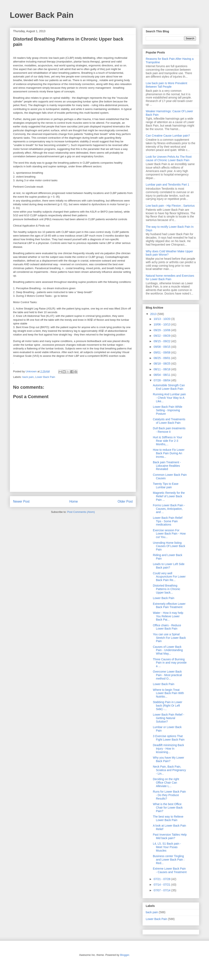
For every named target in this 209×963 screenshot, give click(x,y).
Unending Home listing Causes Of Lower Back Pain (169, 546)
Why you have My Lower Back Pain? (168, 759)
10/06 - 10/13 (162, 324)
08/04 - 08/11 (162, 374)
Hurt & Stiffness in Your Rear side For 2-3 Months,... (167, 441)
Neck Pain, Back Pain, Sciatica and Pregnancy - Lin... (169, 770)
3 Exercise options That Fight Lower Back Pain (169, 737)
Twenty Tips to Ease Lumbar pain (165, 485)
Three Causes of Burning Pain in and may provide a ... (170, 663)
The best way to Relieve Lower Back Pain (168, 818)
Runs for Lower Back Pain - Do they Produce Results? (169, 795)
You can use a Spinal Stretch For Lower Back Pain (169, 638)
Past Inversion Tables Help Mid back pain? (170, 836)
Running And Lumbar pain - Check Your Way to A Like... (169, 398)
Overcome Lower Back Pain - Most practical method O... (167, 675)
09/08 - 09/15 (162, 346)
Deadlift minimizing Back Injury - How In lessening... (168, 748)
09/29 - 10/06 (162, 330)
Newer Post (21, 501)
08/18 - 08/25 (162, 363)
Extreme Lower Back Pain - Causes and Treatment (170, 870)
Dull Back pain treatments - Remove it (169, 430)
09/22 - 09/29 (162, 335)
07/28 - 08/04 (162, 380)
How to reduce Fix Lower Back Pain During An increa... (169, 453)
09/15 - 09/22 (162, 341)
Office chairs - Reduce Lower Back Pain (167, 627)
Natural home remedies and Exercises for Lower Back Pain (170, 277)
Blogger (124, 954)
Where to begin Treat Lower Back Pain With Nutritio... (168, 693)
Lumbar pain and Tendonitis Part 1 (167, 184)
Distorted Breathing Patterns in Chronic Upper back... (166, 589)
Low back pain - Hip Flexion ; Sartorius (170, 205)
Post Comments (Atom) (81, 511)
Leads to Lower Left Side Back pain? (169, 565)
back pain (28, 376)
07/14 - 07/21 (162, 884)
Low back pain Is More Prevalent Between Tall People (166, 85)
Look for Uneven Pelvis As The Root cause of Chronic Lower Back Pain (169, 158)
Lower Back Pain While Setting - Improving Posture (167, 410)
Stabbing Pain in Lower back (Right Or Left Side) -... (167, 705)
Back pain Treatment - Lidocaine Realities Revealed (167, 466)
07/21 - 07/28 (162, 879)
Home (73, 501)
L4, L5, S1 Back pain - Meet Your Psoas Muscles (167, 847)
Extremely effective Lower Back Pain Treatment (169, 605)
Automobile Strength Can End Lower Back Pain (169, 387)
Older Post (125, 501)
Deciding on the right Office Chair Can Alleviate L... (166, 782)
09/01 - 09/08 (162, 352)
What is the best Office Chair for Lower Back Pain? (168, 807)
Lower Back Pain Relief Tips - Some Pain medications (167, 521)
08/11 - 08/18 (162, 369)
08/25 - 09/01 (162, 358)
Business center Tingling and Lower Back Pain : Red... (169, 859)
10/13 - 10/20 (162, 319)
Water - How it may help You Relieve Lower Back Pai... (168, 616)
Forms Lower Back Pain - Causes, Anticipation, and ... (169, 509)
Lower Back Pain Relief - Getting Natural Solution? (168, 718)
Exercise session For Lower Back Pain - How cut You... (169, 534)
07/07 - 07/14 (162, 890)
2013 (153, 314)
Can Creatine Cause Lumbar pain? (168, 135)
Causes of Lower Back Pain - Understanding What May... (168, 650)
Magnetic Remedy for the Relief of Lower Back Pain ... (169, 496)
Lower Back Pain (41, 15)
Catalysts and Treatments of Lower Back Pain (169, 421)
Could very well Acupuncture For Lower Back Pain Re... (169, 577)
